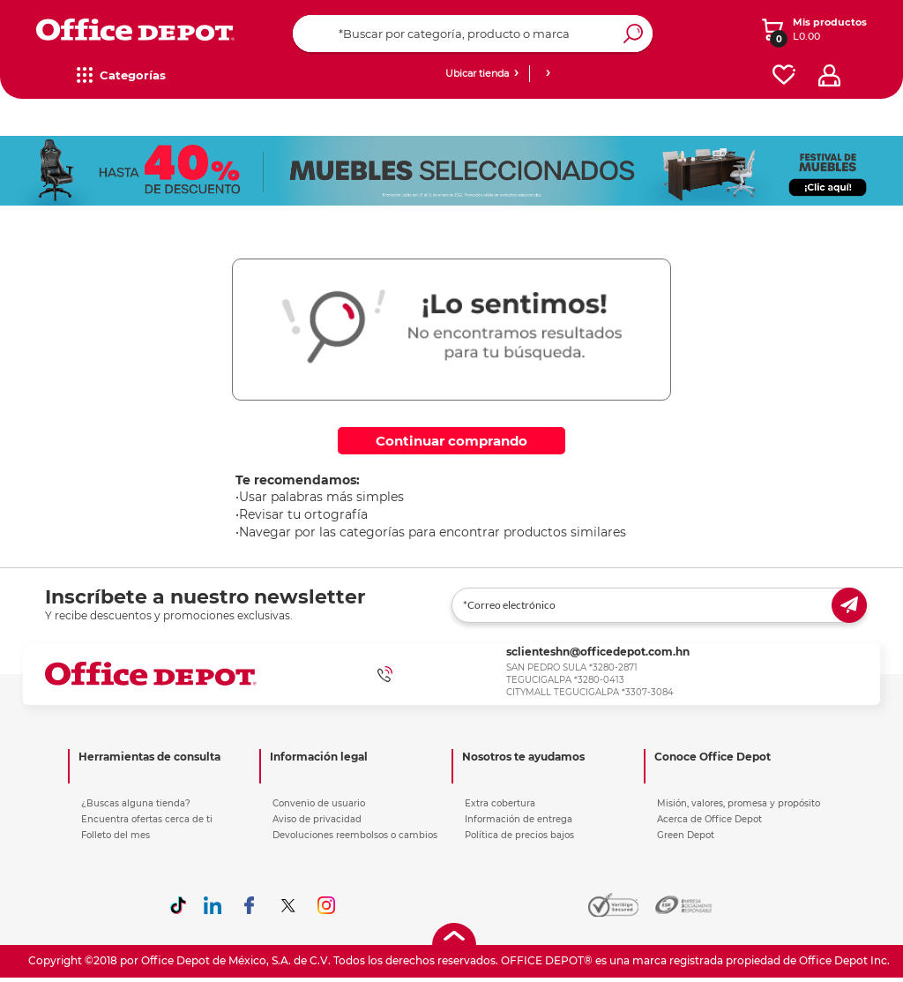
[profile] (829, 75)
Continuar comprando (451, 440)
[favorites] (783, 75)
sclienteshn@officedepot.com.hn (598, 651)
